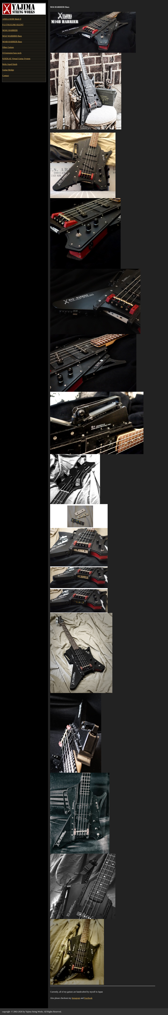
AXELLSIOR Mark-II (11, 19)
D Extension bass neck (11, 53)
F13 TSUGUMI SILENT (12, 25)
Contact (5, 75)
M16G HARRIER (10, 30)
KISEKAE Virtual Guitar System (16, 58)
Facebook (88, 998)
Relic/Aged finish (9, 64)
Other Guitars (8, 47)
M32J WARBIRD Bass (12, 36)
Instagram (76, 998)
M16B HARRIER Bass (12, 42)
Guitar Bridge (8, 70)
